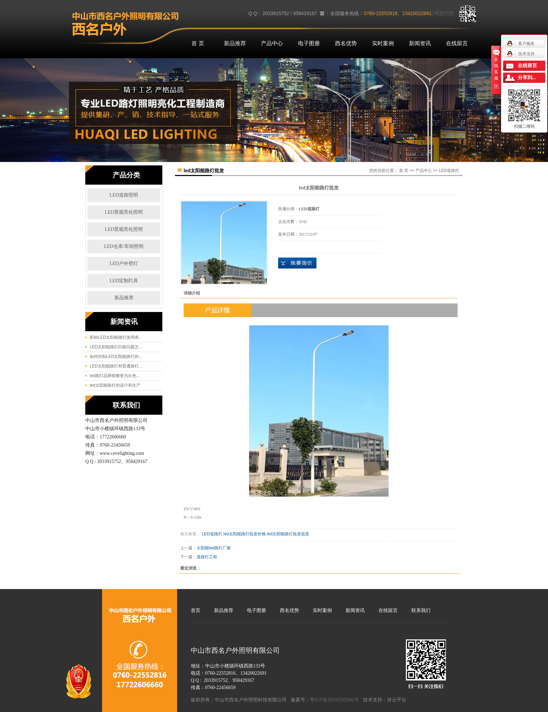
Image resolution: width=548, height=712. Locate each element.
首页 (195, 610)
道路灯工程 (207, 556)
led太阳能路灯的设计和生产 (115, 385)
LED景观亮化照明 (124, 212)
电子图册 (309, 43)
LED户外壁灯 (124, 263)
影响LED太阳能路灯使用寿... (116, 337)
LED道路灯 (449, 170)
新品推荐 (235, 43)
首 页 (197, 43)
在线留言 (457, 43)
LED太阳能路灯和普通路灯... (116, 366)
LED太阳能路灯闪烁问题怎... (116, 347)
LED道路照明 (124, 195)
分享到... (527, 77)
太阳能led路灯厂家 (214, 548)
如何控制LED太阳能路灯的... (116, 356)
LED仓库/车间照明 (124, 246)
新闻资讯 (420, 43)
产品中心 (272, 43)
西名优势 (346, 43)
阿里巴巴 (444, 13)
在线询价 (297, 263)
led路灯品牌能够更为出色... (115, 375)
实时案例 (383, 43)
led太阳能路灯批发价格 (244, 534)
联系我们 (421, 610)
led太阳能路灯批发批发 (288, 534)
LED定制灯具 (124, 280)
